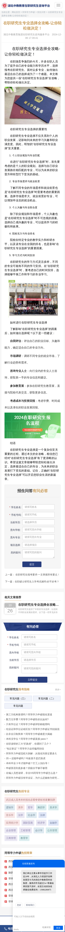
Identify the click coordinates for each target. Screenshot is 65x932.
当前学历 (13, 660)
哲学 (30, 807)
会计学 (38, 830)
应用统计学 (12, 822)
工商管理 (11, 838)
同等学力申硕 (28, 12)
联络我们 (30, 905)
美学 (20, 807)
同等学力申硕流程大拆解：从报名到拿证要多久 (31, 753)
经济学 (41, 822)
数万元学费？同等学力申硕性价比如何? (27, 719)
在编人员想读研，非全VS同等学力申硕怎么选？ (32, 773)
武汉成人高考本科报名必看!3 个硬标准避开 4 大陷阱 (30, 799)
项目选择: (15, 545)
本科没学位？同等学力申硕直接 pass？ (27, 738)
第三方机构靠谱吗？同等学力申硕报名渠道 (29, 714)
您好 (19, 905)
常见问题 (18, 705)
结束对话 (46, 927)
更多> (57, 689)
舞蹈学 (41, 807)
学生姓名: (15, 507)
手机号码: (15, 515)
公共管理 (52, 830)
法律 (42, 815)
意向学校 (13, 652)
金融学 (53, 822)
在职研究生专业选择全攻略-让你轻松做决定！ (38, 604)
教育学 (24, 838)
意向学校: (15, 529)
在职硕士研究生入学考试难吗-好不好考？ (37, 581)
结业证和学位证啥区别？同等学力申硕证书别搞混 (32, 729)
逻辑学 (9, 807)
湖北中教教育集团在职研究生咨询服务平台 (26, 34)
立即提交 (32, 679)
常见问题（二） (46, 698)
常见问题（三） (18, 698)
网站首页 (16, 12)
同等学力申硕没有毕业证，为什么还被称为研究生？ (33, 777)
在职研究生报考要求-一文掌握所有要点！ (37, 574)
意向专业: (15, 537)
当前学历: (15, 522)
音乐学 (9, 815)
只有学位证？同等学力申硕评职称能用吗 (28, 724)
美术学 (53, 807)
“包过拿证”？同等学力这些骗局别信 (25, 748)
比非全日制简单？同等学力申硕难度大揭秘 (29, 734)
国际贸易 (28, 822)
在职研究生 (17, 689)
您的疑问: (15, 552)
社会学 (31, 815)
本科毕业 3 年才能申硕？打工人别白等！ (28, 763)
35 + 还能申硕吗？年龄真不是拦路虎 (26, 758)
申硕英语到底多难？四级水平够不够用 (26, 768)
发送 (58, 928)
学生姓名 (13, 637)
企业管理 (11, 830)
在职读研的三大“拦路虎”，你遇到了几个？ (28, 743)
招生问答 (41, 12)
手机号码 (13, 644)
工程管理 (25, 830)
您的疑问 (14, 667)
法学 (20, 815)
